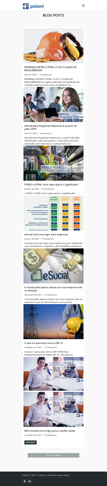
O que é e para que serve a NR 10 (43, 343)
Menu (83, 5)
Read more (30, 442)
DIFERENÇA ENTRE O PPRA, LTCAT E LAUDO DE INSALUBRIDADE (50, 69)
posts (53, 455)
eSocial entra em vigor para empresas (46, 234)
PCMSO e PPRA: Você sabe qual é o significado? (51, 184)
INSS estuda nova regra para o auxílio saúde (49, 430)
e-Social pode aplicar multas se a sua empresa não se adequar (53, 289)
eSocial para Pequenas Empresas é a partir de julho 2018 (50, 127)
